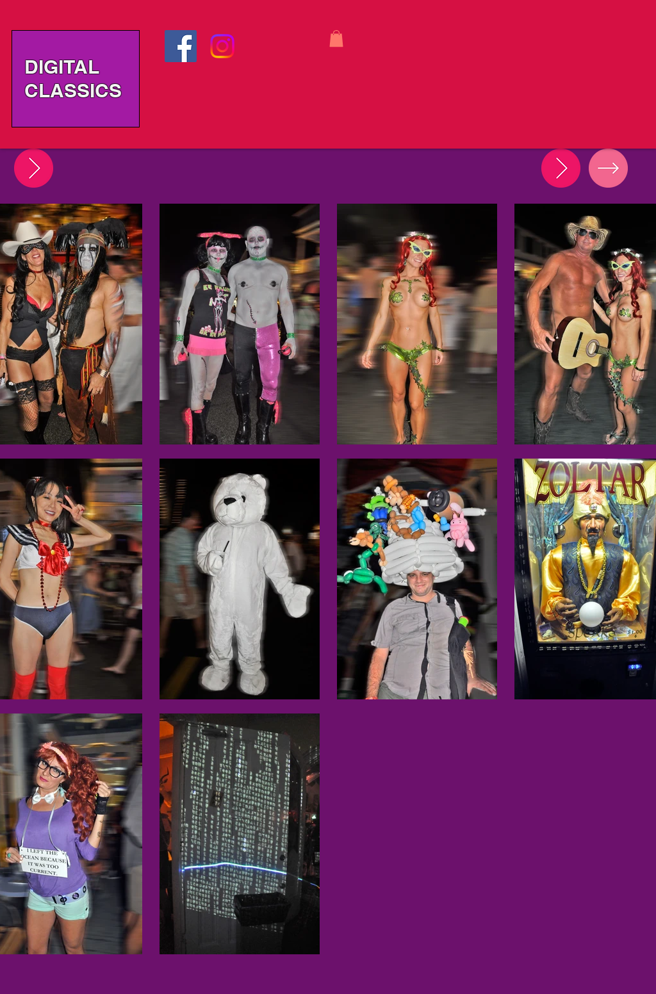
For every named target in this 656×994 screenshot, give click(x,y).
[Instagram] (222, 46)
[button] (336, 38)
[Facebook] (181, 46)
